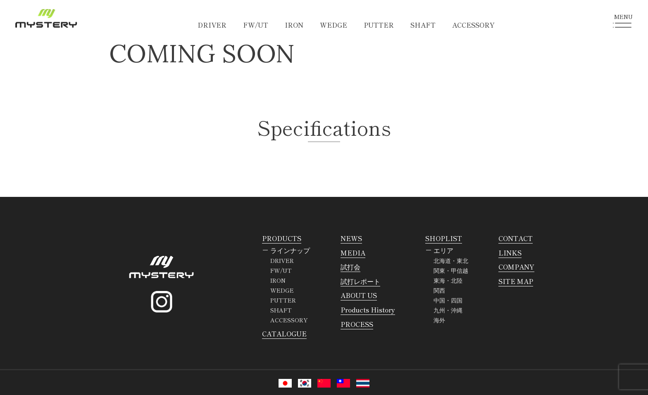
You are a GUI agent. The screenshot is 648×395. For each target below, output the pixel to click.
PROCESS (357, 324)
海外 (439, 320)
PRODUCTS (281, 238)
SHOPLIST (443, 238)
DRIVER (212, 25)
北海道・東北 (451, 260)
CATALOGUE (284, 333)
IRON (294, 25)
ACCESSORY (473, 25)
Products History (368, 310)
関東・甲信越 (451, 270)
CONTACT (515, 238)
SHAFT (423, 25)
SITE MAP (515, 281)
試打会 (350, 267)
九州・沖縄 (448, 310)
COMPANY (516, 267)
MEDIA (353, 253)
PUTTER (379, 25)
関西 (439, 290)
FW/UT (255, 25)
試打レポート (360, 281)
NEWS (351, 238)
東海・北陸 (448, 280)
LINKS (510, 253)
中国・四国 (448, 300)
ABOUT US (359, 295)
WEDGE (333, 25)
